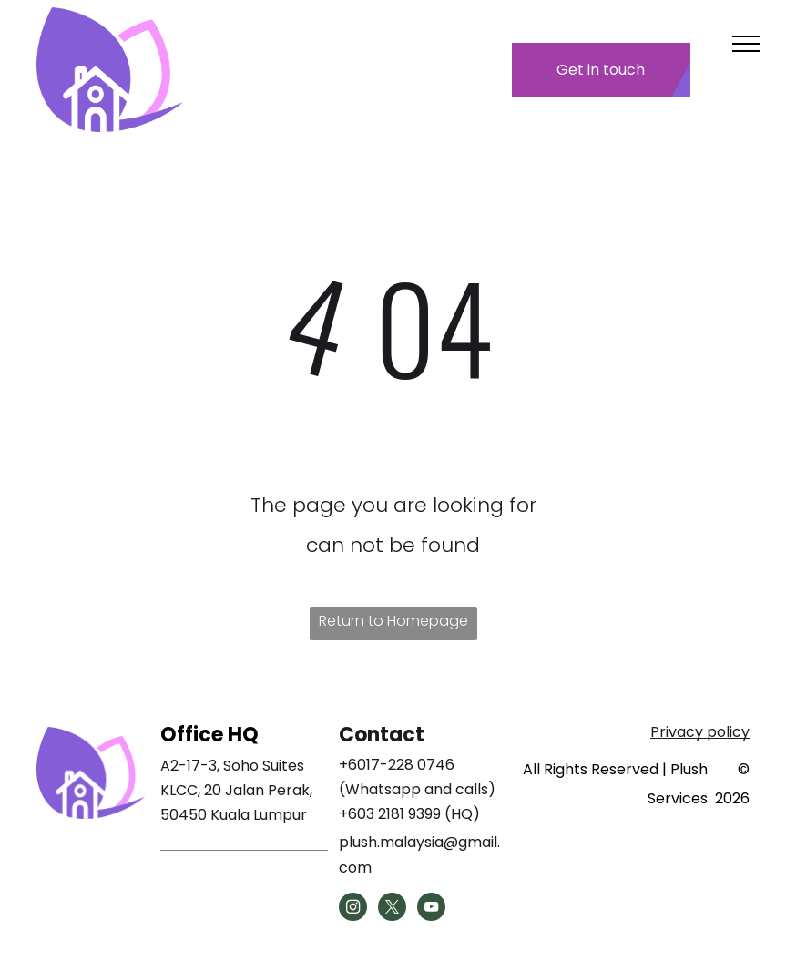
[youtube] (431, 909)
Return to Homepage (393, 620)
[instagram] (353, 909)
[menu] (746, 43)
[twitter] (392, 909)
